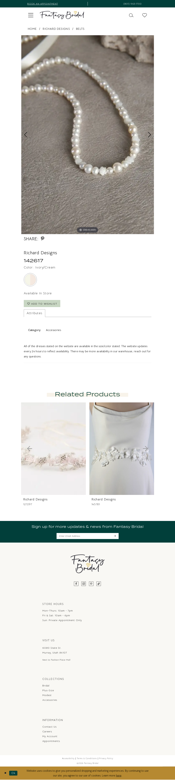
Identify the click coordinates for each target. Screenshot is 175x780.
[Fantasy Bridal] (62, 15)
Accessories (49, 700)
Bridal (45, 685)
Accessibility (68, 758)
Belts (80, 29)
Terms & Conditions (87, 758)
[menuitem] (31, 15)
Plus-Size (48, 690)
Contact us (49, 726)
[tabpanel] (87, 134)
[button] (31, 15)
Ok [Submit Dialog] (13, 773)
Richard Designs (56, 29)
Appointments (51, 741)
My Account (50, 736)
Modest (47, 695)
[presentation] (53, 449)
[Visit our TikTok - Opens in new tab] (98, 584)
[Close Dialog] (5, 773)
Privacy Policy (106, 758)
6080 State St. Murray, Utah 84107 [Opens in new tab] (54, 650)
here (118, 775)
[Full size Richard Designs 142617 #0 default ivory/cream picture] (87, 134)
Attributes (34, 313)
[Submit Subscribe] (115, 536)
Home (32, 29)
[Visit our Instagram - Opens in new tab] (83, 584)
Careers (47, 731)
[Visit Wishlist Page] (144, 15)
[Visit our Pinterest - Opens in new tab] (91, 584)
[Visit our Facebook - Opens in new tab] (76, 584)
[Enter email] (88, 536)
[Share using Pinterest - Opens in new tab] (42, 238)
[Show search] (131, 15)
